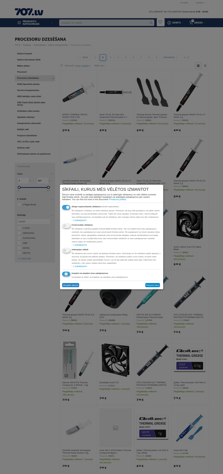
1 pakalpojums (79, 245)
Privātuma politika (117, 199)
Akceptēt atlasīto (70, 285)
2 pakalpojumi (79, 220)
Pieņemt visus (152, 285)
